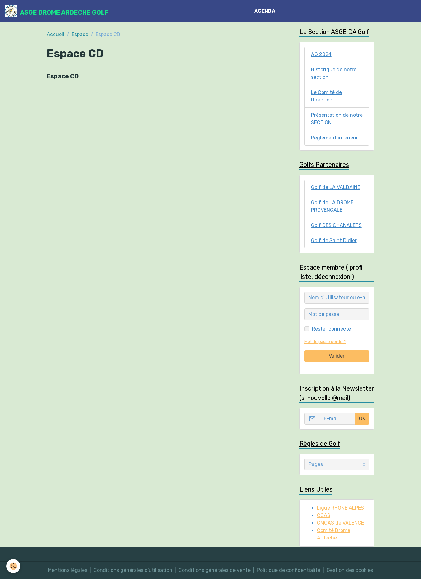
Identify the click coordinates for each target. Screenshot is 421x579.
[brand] (56, 11)
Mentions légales (67, 570)
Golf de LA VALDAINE (335, 187)
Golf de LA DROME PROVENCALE (332, 206)
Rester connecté (331, 329)
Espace (80, 34)
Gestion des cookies (350, 570)
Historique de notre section (333, 73)
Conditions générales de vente (215, 570)
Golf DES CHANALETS (336, 225)
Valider (337, 356)
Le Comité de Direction (326, 96)
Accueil (55, 34)
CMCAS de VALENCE (340, 523)
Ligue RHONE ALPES (340, 508)
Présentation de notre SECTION (337, 118)
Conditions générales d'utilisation (132, 570)
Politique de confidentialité (288, 570)
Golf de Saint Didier (334, 240)
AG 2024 (321, 54)
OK (362, 418)
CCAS (323, 515)
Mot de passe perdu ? (325, 341)
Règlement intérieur (334, 138)
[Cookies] (13, 566)
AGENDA (264, 11)
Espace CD (63, 76)
